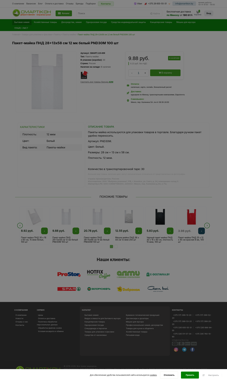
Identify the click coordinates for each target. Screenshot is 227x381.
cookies (153, 375)
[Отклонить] (169, 375)
